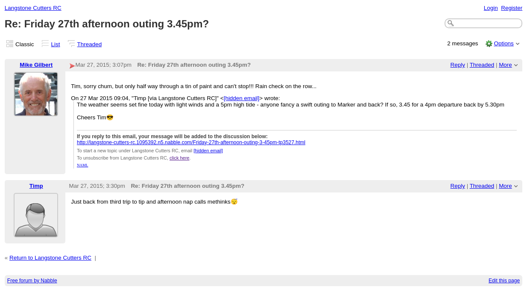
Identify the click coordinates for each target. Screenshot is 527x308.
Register (511, 8)
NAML (82, 165)
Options (503, 43)
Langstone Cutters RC (33, 8)
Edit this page (504, 281)
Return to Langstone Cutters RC (50, 258)
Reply (458, 65)
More (505, 65)
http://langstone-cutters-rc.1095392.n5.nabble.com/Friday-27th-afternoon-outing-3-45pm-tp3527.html (191, 142)
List (55, 44)
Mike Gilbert (36, 65)
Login (491, 8)
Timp (36, 186)
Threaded (89, 44)
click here (179, 157)
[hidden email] (242, 98)
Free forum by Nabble (32, 281)
